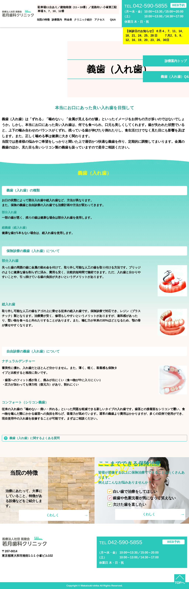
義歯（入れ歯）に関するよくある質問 (34, 438)
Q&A (113, 19)
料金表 (68, 19)
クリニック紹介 (83, 19)
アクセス (99, 19)
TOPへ (180, 583)
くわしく (52, 515)
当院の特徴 (43, 19)
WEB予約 (178, 5)
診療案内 (57, 19)
